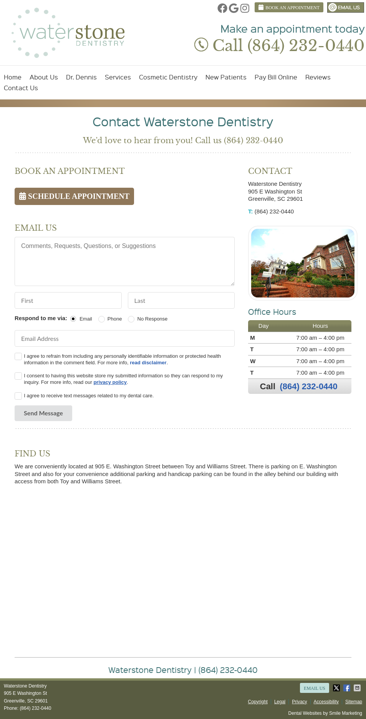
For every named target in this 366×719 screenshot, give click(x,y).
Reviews (318, 77)
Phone (115, 319)
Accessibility (326, 701)
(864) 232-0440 (308, 386)
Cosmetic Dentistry (168, 77)
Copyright (258, 701)
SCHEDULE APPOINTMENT (74, 196)
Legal (279, 701)
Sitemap (353, 701)
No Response (152, 319)
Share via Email (358, 687)
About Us (44, 77)
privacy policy (110, 382)
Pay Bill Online (276, 77)
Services (118, 77)
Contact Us (21, 88)
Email (85, 319)
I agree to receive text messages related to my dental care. (89, 395)
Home (13, 77)
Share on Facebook (347, 687)
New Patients (226, 77)
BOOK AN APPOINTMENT (289, 7)
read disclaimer (148, 362)
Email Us (345, 7)
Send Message (43, 413)
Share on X (337, 687)
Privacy (299, 701)
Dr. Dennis (81, 77)
